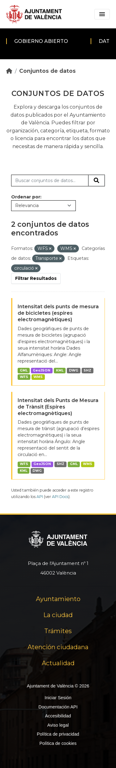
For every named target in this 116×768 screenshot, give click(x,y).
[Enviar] (96, 180)
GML (24, 370)
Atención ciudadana (58, 647)
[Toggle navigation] (102, 14)
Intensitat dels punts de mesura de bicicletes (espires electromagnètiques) (58, 313)
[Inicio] (9, 71)
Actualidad (58, 663)
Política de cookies (57, 743)
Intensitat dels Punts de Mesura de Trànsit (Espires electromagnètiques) (58, 406)
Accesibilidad (58, 715)
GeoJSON (41, 370)
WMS (38, 377)
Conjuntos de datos (47, 71)
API (40, 496)
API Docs (60, 496)
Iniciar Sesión (58, 697)
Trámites (58, 631)
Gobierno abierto (41, 41)
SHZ (87, 370)
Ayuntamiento (58, 599)
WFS (24, 377)
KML (59, 370)
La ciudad (58, 615)
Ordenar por (25, 197)
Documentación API (57, 706)
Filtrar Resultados (36, 278)
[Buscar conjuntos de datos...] (49, 180)
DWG (73, 370)
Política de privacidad (58, 734)
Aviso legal (58, 725)
